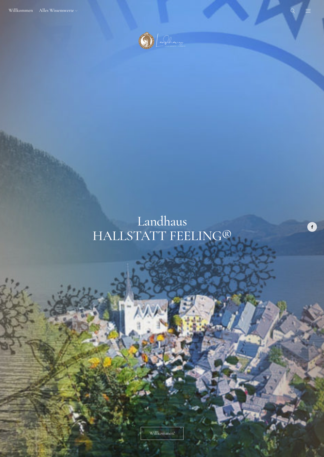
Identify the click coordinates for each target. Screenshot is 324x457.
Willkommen (21, 10)
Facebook (312, 227)
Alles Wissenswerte (56, 10)
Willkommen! (162, 433)
